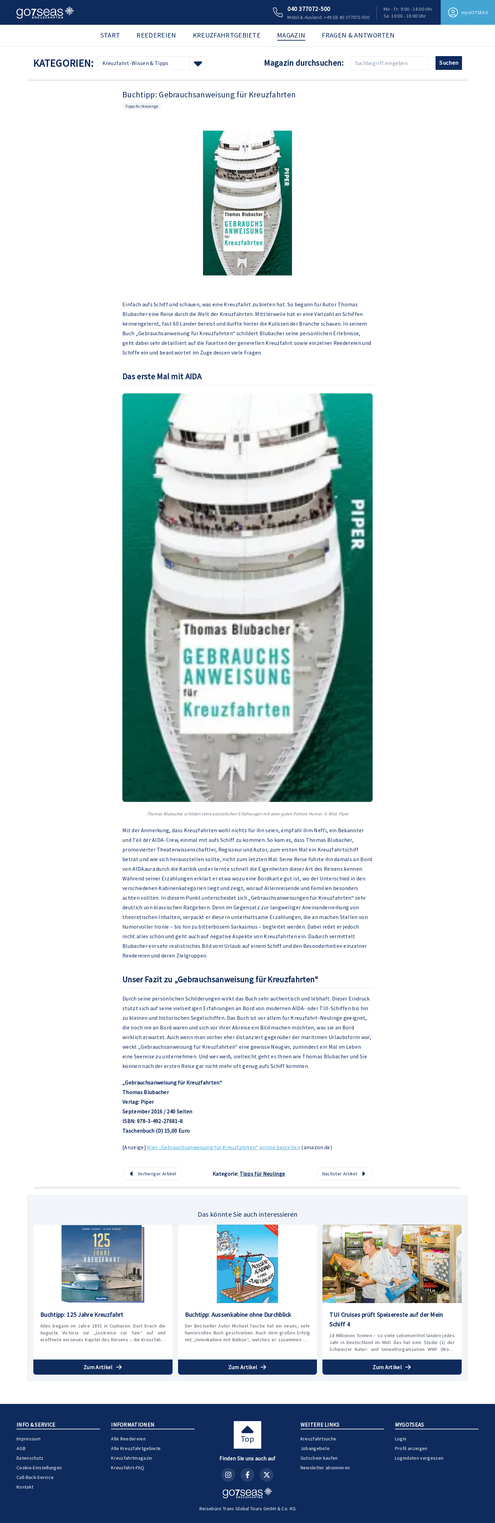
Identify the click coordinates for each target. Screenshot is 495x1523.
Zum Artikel (103, 1367)
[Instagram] (228, 1475)
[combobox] (152, 63)
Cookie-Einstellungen (39, 1467)
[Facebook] (247, 1475)
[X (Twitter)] (267, 1475)
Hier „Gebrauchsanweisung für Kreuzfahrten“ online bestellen (223, 1147)
